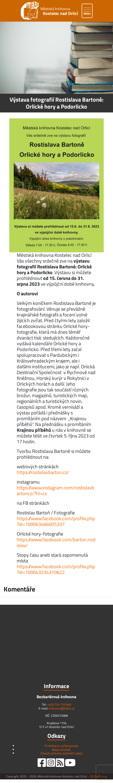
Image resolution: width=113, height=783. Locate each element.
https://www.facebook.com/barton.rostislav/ (56, 542)
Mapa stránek (61, 749)
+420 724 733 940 (59, 704)
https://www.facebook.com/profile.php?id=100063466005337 (56, 521)
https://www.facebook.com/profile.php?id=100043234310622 (56, 569)
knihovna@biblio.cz (62, 708)
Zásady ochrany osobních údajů (61, 753)
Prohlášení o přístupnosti (61, 745)
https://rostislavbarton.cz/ (43, 472)
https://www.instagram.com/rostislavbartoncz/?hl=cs (55, 490)
